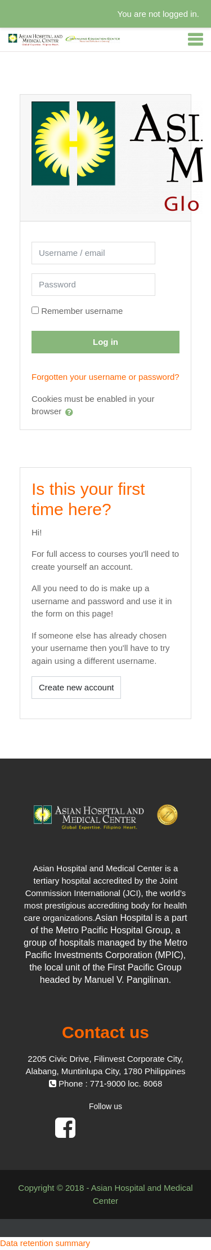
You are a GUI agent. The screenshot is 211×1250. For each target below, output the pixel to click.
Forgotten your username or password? (105, 377)
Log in (105, 342)
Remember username (82, 311)
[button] (71, 412)
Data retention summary (45, 1243)
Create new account (76, 687)
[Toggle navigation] (195, 39)
